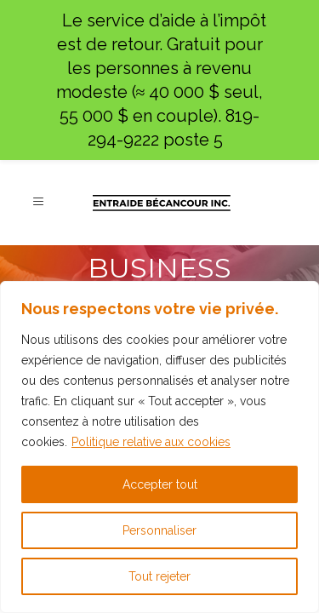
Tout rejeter (159, 576)
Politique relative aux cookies (151, 442)
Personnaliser (159, 530)
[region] (159, 447)
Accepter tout (159, 484)
